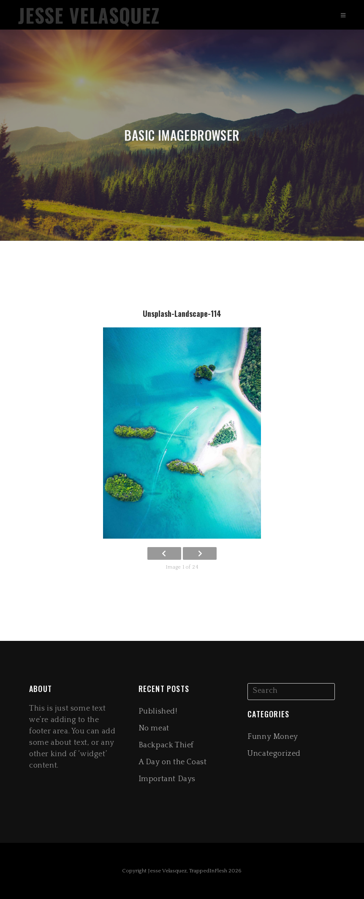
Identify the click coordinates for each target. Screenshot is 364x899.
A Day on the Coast (173, 762)
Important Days (167, 779)
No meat (154, 728)
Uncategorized (274, 753)
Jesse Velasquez (89, 15)
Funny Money (272, 737)
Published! (158, 711)
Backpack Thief (166, 745)
